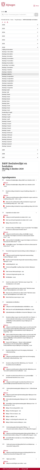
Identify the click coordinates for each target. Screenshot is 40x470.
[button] (36, 14)
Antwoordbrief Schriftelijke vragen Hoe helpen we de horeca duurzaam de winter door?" (20, 240)
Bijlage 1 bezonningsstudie (13, 408)
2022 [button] (3, 40)
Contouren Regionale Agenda (13, 274)
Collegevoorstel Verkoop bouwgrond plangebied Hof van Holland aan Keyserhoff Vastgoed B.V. (19, 453)
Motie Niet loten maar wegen (13, 297)
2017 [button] (3, 157)
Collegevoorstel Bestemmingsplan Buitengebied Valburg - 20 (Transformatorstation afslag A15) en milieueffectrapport (20, 434)
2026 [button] (3, 24)
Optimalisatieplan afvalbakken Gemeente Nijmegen (19, 312)
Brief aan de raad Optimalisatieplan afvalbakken (19, 309)
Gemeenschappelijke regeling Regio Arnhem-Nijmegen (19, 267)
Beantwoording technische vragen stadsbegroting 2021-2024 (20, 207)
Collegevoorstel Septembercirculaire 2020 (17, 217)
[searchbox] (17, 14)
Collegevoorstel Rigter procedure (15, 463)
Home (11, 19)
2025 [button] (3, 28)
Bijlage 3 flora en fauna (12, 413)
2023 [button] (3, 36)
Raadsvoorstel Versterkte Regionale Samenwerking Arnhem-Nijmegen (20, 260)
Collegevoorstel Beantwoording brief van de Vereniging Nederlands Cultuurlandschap (19, 357)
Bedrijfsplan (9, 277)
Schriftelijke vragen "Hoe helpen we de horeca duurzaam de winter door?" (20, 245)
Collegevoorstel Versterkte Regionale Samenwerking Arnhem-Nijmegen (18, 256)
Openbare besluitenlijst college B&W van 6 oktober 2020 (19, 185)
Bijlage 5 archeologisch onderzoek (15, 419)
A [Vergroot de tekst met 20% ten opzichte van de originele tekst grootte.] (4, 22)
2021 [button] (3, 43)
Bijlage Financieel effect (12, 223)
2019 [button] (3, 150)
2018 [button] (3, 153)
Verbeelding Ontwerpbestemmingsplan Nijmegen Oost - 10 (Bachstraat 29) (20, 404)
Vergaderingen (18, 19)
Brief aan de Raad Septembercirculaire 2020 (17, 220)
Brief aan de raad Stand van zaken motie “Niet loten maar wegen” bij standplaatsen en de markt (19, 293)
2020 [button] (3, 47)
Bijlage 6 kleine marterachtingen (15, 422)
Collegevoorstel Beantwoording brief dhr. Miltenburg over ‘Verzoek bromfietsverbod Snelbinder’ (19, 370)
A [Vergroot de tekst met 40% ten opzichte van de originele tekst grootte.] (7, 22)
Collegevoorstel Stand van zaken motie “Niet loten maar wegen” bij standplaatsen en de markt (19, 289)
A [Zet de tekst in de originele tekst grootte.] (2, 22)
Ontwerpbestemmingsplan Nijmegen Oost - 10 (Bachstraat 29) (19, 399)
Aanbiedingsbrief (10, 264)
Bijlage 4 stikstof (10, 416)
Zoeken (3, 11)
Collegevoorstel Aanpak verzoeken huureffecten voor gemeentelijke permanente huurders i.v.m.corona (18, 382)
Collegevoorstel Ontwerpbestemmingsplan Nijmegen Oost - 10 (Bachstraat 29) (20, 395)
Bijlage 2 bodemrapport (12, 411)
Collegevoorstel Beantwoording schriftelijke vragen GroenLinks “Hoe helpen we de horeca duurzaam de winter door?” (18, 235)
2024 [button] (3, 32)
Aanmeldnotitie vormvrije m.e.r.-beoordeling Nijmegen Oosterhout (18, 438)
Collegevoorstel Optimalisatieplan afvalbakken (18, 306)
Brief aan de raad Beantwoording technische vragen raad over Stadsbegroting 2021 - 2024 (19, 202)
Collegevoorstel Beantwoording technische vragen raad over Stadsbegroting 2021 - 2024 (20, 198)
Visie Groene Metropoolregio (13, 271)
